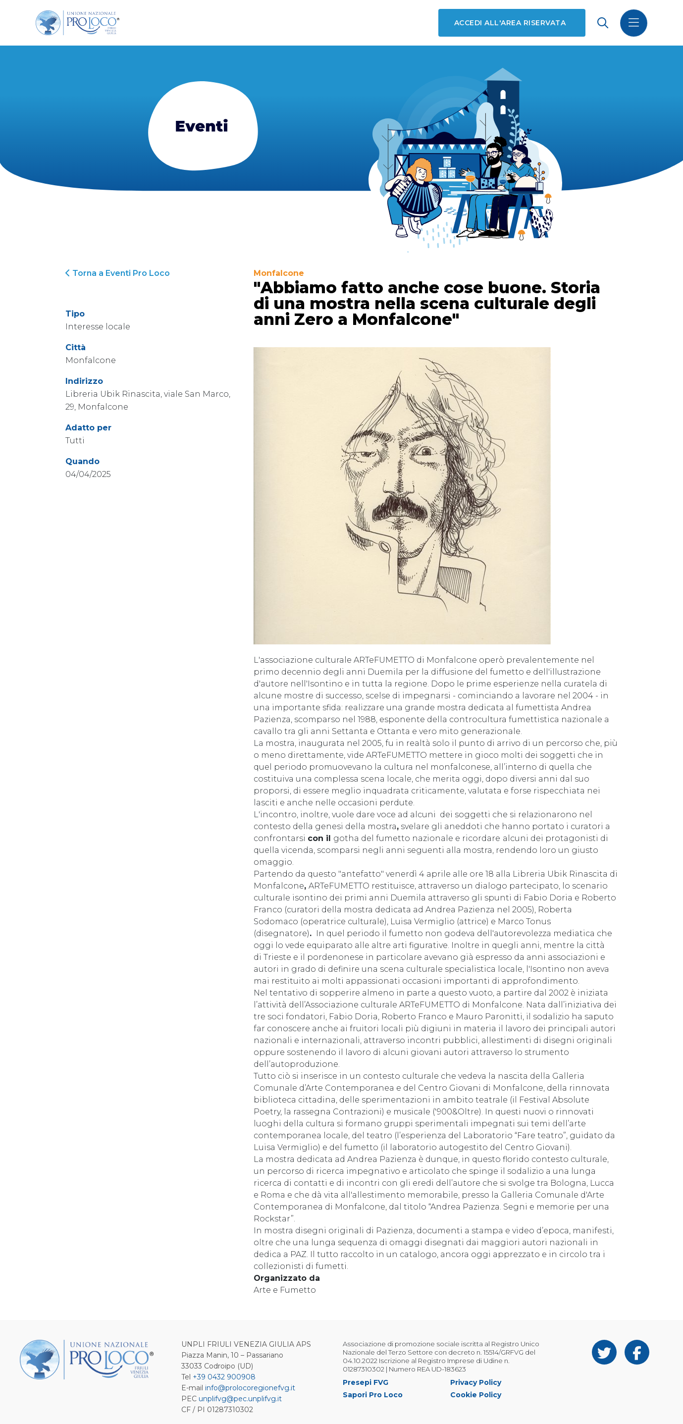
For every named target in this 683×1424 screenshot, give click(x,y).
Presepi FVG (365, 1382)
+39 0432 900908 (224, 1376)
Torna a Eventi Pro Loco (117, 273)
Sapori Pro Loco (373, 1394)
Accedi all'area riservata (510, 22)
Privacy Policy (475, 1382)
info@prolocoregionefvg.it (250, 1387)
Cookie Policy (475, 1394)
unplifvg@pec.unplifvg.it (240, 1398)
